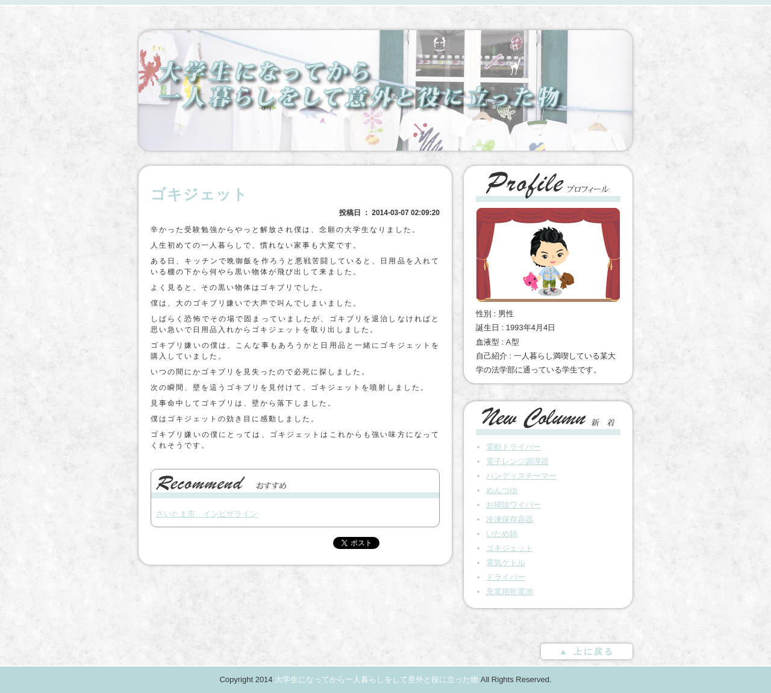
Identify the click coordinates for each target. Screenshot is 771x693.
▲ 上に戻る (586, 651)
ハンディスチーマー (521, 475)
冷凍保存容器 (509, 519)
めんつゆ (501, 490)
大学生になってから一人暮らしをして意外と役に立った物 (376, 679)
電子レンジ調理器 (517, 461)
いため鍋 (501, 533)
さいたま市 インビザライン (207, 513)
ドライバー (505, 577)
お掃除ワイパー (513, 504)
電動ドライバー (513, 446)
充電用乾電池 (509, 591)
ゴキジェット (509, 548)
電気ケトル (505, 562)
